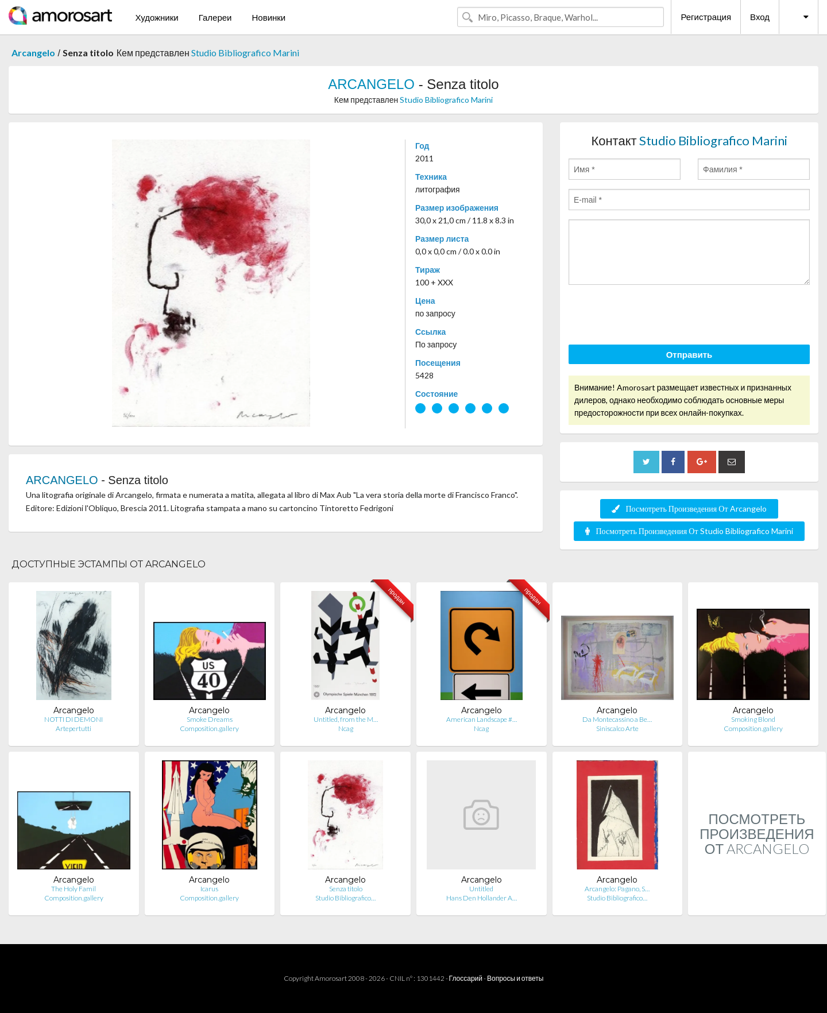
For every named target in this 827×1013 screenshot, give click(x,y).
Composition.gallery (209, 728)
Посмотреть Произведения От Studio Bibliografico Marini (689, 531)
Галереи (215, 17)
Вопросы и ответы (515, 978)
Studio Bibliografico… (345, 898)
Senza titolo (345, 888)
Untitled (481, 888)
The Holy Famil (73, 888)
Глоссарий (465, 978)
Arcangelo (33, 52)
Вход (760, 16)
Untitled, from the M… (346, 719)
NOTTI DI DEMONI (73, 719)
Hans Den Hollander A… (481, 898)
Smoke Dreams (210, 719)
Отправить (689, 354)
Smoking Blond (753, 719)
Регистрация (706, 16)
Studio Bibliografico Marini (245, 52)
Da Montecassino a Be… (617, 719)
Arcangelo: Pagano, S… (617, 888)
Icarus (209, 888)
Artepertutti (73, 728)
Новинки (268, 17)
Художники (156, 17)
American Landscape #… (481, 719)
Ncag (345, 728)
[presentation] (656, 316)
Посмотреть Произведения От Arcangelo (689, 508)
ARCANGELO (371, 84)
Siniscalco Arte (617, 728)
